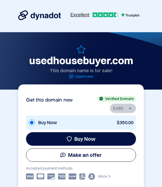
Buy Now (81, 139)
